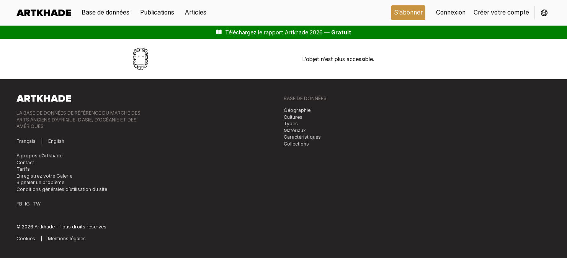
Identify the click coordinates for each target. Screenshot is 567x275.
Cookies (25, 238)
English (56, 141)
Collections (296, 144)
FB (19, 204)
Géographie (297, 110)
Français (26, 141)
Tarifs (23, 169)
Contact (25, 162)
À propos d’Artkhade (39, 156)
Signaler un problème (40, 182)
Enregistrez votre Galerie (44, 176)
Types (291, 123)
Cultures (293, 117)
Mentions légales (67, 238)
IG (27, 204)
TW (37, 204)
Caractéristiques (302, 137)
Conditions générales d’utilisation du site (61, 189)
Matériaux (295, 130)
